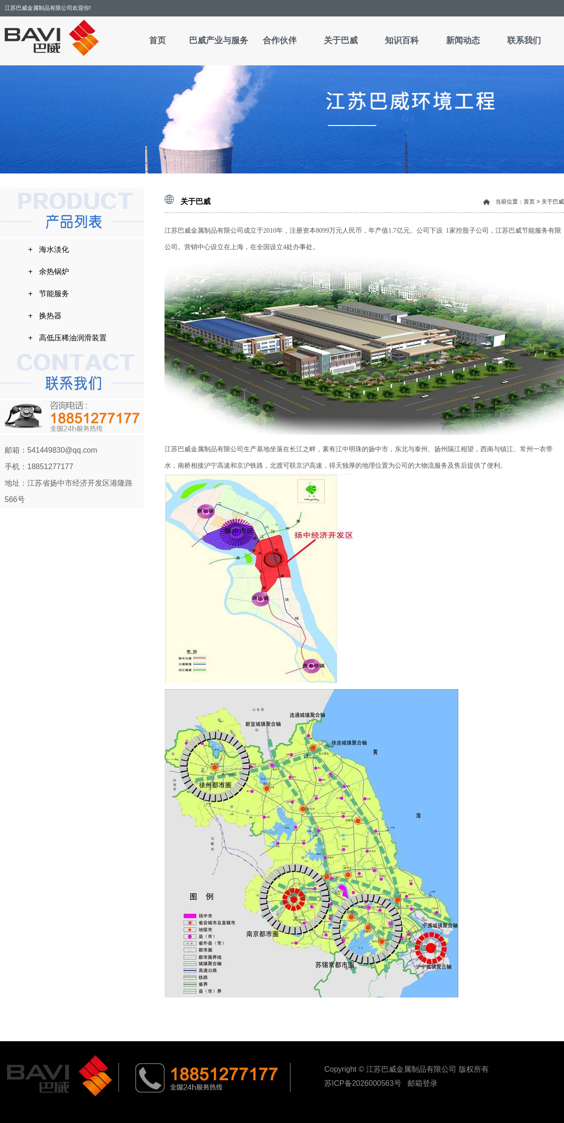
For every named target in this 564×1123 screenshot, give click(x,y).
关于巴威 (341, 40)
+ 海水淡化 (48, 249)
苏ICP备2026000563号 (363, 1083)
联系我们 (524, 40)
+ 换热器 (45, 316)
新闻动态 (463, 40)
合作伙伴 (280, 40)
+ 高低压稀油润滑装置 (67, 338)
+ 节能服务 (48, 294)
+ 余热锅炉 (48, 271)
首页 (157, 40)
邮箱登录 (422, 1083)
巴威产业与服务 (218, 40)
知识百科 (402, 40)
